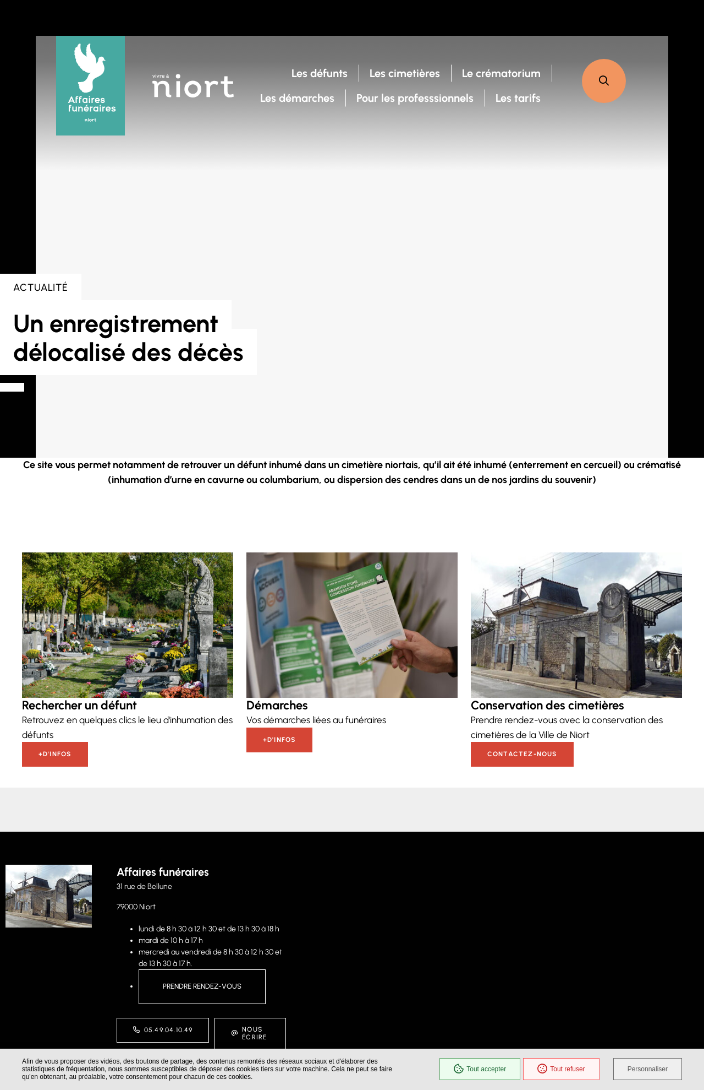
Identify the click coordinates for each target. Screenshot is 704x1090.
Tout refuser (561, 1069)
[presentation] (352, 247)
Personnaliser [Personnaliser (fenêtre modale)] (648, 1069)
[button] (604, 81)
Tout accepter (480, 1069)
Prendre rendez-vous (202, 986)
